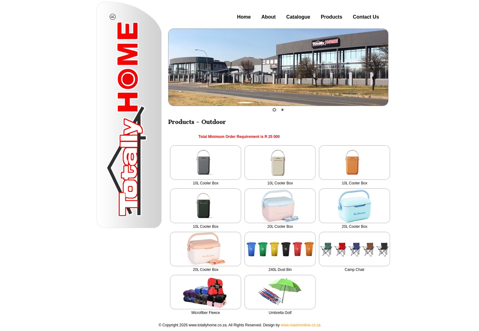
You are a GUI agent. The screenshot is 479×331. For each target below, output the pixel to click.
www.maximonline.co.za (300, 325)
